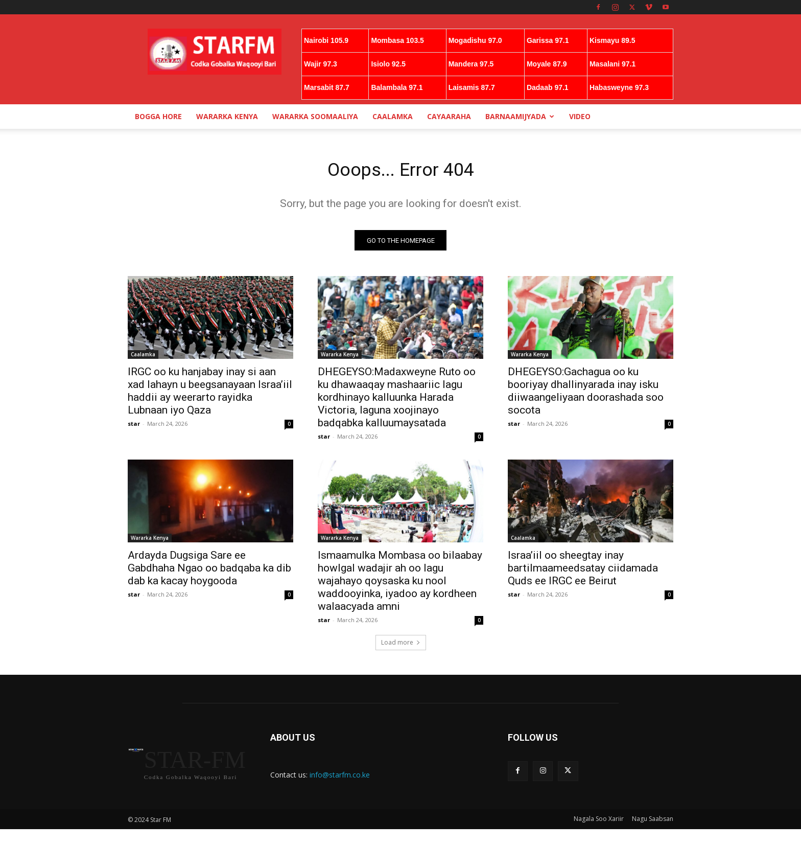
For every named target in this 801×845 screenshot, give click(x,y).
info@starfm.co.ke (340, 778)
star (134, 426)
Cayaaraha (449, 116)
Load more (400, 645)
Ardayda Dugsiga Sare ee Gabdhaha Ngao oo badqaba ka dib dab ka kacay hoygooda (209, 571)
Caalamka (392, 116)
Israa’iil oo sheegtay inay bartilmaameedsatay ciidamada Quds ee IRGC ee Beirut (583, 571)
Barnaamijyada (519, 116)
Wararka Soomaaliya (315, 116)
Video (580, 116)
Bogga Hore (158, 116)
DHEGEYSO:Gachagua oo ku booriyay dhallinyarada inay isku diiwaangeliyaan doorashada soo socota (586, 394)
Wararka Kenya (227, 116)
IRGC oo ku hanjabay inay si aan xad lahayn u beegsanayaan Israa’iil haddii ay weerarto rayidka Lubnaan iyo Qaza (210, 394)
